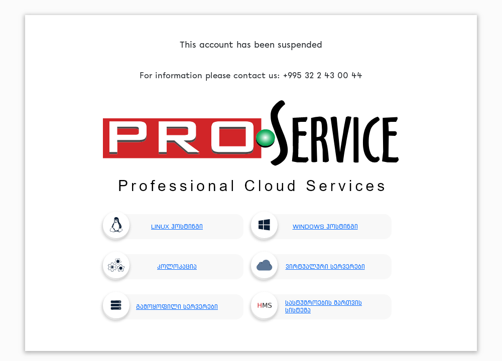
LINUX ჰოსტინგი (156, 226)
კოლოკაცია (153, 266)
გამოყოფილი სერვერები (164, 306)
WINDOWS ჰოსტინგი (308, 226)
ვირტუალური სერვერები (312, 266)
